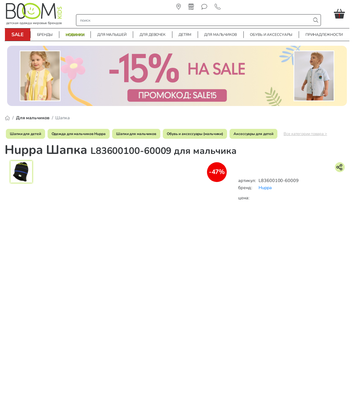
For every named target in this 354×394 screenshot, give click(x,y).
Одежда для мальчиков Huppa (79, 133)
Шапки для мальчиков (136, 133)
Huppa (265, 187)
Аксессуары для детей (253, 133)
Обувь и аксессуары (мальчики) (195, 133)
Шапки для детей (25, 133)
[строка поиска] (195, 20)
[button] (341, 13)
